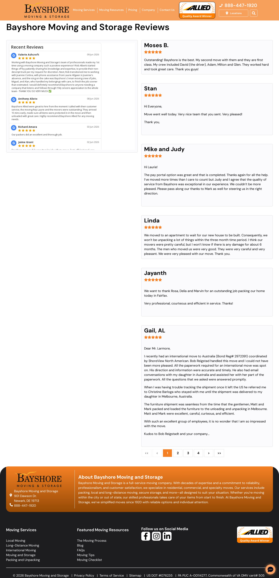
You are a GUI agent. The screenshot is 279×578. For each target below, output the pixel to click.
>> (219, 453)
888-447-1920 (25, 505)
